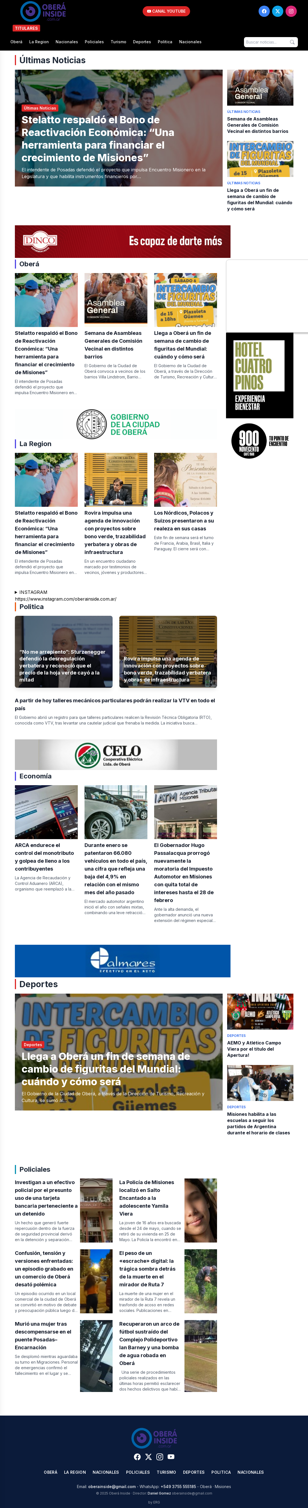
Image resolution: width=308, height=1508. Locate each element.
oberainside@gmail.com (112, 1486)
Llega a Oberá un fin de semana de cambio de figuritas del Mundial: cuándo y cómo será (106, 1069)
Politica (165, 41)
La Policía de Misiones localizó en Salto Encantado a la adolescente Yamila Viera (146, 1198)
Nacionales (67, 41)
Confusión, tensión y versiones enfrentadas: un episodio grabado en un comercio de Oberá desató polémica (44, 1268)
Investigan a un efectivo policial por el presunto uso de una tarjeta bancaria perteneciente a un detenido (46, 1198)
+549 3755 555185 (178, 1486)
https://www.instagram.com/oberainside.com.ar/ (66, 599)
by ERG (154, 1502)
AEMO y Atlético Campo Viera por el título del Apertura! (254, 1049)
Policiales (94, 41)
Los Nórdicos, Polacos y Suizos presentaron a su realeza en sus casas (184, 521)
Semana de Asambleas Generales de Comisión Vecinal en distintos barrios (257, 125)
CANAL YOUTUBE (166, 11)
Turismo (118, 41)
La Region (39, 41)
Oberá (16, 41)
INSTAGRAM (33, 592)
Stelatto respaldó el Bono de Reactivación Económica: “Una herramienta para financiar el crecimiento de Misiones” (98, 138)
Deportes (142, 41)
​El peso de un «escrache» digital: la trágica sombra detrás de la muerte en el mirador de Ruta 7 (147, 1268)
